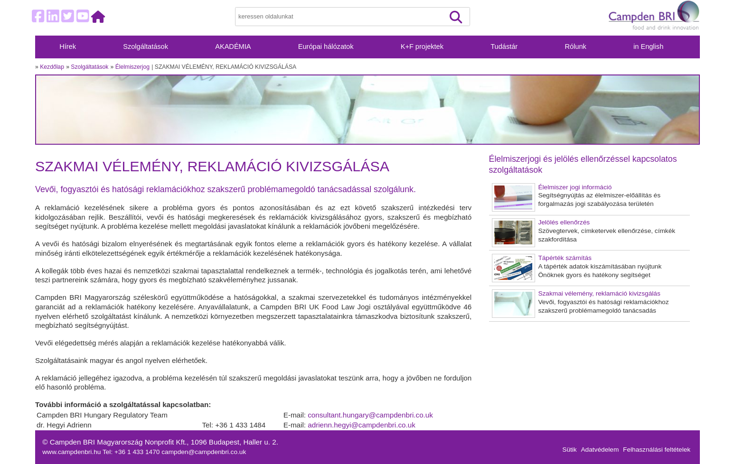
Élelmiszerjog (132, 67)
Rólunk (575, 46)
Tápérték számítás (564, 257)
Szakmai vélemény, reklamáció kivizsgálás (599, 293)
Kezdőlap (52, 67)
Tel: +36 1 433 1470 (132, 451)
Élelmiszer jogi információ (575, 187)
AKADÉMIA (233, 46)
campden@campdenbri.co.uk (203, 451)
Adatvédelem (600, 449)
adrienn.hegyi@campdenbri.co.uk (361, 425)
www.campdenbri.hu (72, 451)
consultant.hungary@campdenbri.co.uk (370, 415)
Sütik (569, 449)
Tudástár (504, 46)
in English (648, 46)
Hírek (67, 46)
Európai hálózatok (326, 46)
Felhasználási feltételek (656, 449)
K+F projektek (422, 46)
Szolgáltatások (145, 46)
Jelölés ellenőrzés (564, 222)
